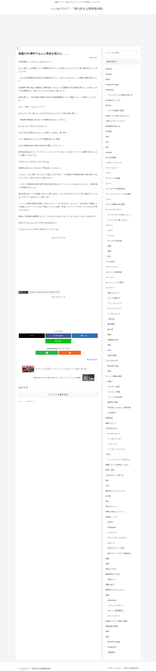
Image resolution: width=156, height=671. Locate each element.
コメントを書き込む (58, 394)
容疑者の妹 (33, 292)
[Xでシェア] (32, 335)
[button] (136, 53)
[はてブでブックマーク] (85, 335)
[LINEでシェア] (58, 341)
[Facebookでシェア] (58, 335)
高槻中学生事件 (54, 292)
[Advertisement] (78, 30)
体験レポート (23, 292)
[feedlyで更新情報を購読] (56, 353)
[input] (122, 53)
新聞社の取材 (43, 292)
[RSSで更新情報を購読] (61, 353)
